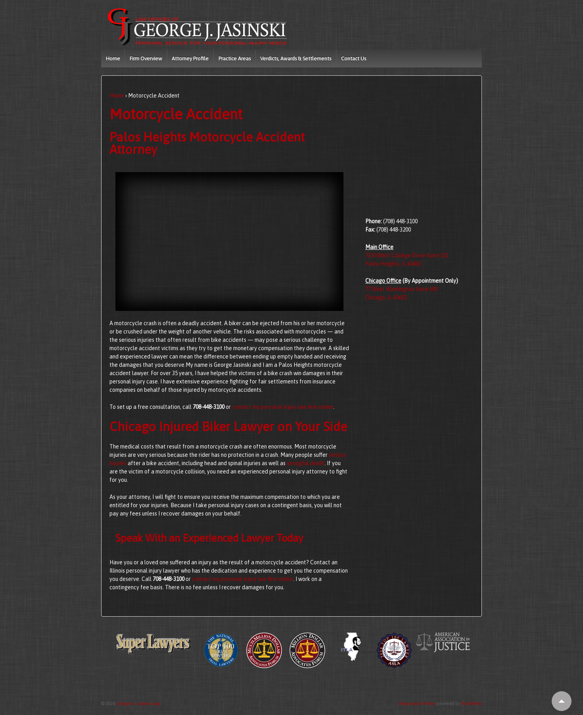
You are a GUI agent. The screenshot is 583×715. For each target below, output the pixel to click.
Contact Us (353, 58)
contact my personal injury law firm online (282, 407)
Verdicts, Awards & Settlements (295, 58)
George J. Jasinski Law (137, 703)
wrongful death (305, 463)
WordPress (471, 703)
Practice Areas (235, 58)
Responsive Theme (417, 703)
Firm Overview (146, 58)
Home (113, 58)
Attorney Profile (190, 58)
